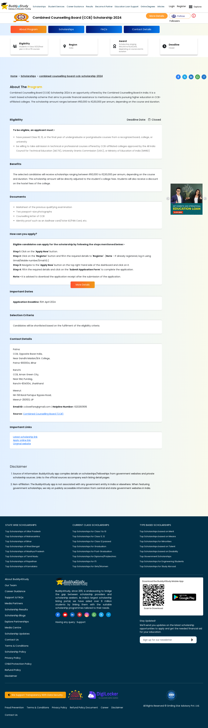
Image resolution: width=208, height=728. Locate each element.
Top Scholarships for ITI (84, 561)
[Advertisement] (25, 66)
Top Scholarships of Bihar (18, 541)
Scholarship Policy (15, 651)
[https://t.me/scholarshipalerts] (108, 615)
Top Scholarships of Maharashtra (22, 536)
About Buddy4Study (17, 579)
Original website (22, 443)
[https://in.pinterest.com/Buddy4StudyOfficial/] (79, 615)
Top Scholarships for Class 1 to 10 (89, 531)
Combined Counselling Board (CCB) (43, 413)
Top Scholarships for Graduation (89, 546)
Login (172, 6)
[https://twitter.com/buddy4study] (101, 615)
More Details (156, 16)
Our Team (11, 585)
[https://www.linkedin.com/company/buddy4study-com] (72, 615)
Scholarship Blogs (15, 615)
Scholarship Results (16, 609)
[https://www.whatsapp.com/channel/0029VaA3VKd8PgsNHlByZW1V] (94, 614)
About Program (28, 29)
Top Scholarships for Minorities (156, 541)
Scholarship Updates (17, 633)
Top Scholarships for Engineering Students (162, 561)
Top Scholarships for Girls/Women (90, 566)
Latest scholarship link (25, 436)
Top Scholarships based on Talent (157, 546)
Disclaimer (11, 676)
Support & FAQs (14, 597)
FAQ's (104, 29)
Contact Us (12, 639)
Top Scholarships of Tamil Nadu (21, 556)
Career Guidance (75, 6)
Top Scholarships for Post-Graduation (92, 551)
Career (105, 707)
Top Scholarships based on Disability (159, 551)
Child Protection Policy (18, 663)
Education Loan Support (126, 6)
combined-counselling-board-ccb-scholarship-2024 (71, 76)
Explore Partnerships (17, 621)
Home (13, 76)
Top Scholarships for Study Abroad (158, 566)
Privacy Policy (13, 657)
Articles (160, 6)
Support (81, 622)
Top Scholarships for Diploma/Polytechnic (94, 556)
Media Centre (13, 627)
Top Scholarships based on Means (158, 536)
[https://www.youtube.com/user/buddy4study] (65, 614)
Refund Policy (13, 670)
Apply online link (22, 440)
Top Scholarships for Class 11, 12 (88, 536)
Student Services (56, 6)
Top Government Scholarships (155, 556)
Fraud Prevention (14, 707)
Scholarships (39, 6)
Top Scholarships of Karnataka (21, 566)
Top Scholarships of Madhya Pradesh (24, 551)
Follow (178, 16)
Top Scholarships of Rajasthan (21, 561)
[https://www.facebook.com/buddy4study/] (58, 615)
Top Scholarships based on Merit (157, 531)
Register (181, 6)
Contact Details (141, 29)
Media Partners (14, 603)
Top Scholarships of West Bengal (22, 546)
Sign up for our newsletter (169, 639)
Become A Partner (104, 6)
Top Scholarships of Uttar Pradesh (23, 531)
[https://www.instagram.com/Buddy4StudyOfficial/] (87, 614)
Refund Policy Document (84, 707)
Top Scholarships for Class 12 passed (91, 541)
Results (89, 6)
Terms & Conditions (16, 645)
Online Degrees (148, 6)
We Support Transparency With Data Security (35, 695)
